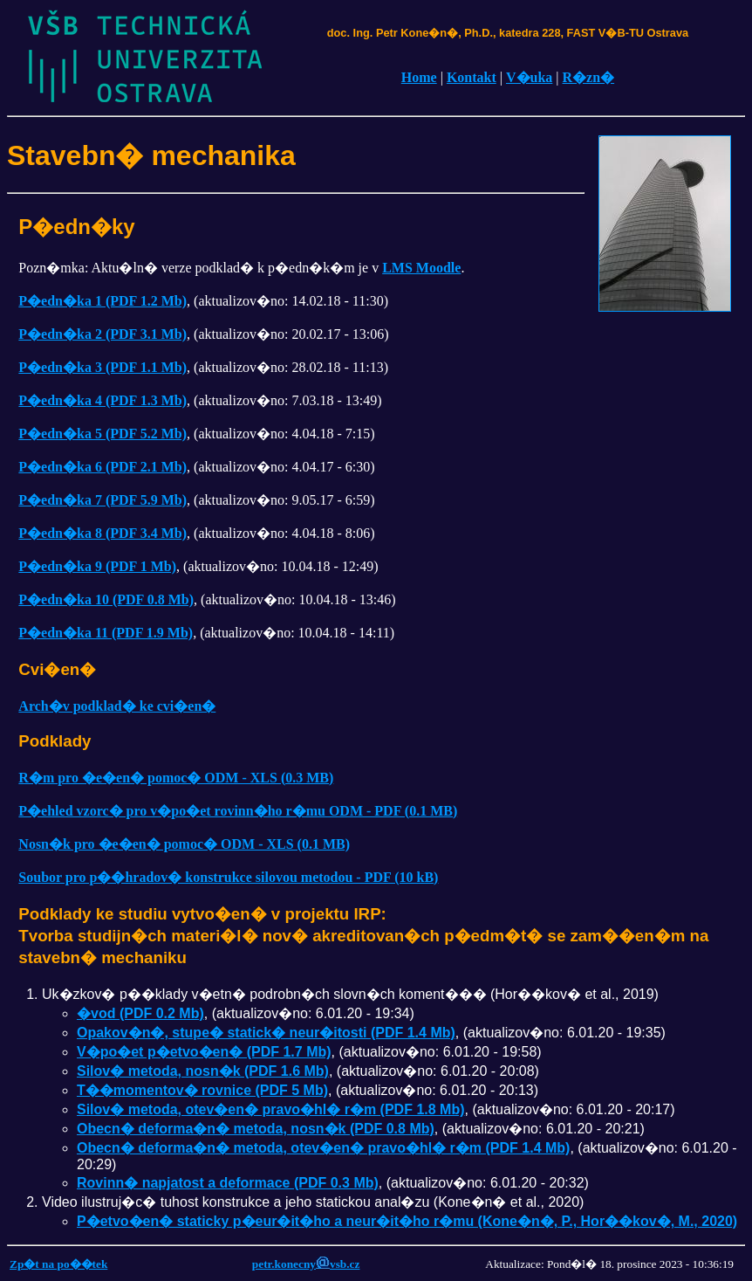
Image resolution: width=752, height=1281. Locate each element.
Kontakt (471, 77)
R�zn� (589, 77)
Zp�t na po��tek (58, 1264)
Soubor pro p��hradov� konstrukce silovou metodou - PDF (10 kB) (228, 877)
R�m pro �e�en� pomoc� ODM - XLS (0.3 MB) (175, 777)
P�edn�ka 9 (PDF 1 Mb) (97, 566)
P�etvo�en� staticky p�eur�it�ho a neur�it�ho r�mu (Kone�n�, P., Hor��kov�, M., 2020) (407, 1221)
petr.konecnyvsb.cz (306, 1264)
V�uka (529, 77)
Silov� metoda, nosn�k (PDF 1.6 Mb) (203, 1071)
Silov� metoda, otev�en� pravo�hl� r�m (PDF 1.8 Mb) (271, 1109)
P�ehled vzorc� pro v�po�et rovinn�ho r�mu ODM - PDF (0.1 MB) (237, 810)
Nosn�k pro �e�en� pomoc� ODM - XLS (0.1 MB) (184, 844)
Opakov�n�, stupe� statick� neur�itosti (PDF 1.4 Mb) (266, 1032)
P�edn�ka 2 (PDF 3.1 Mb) (102, 334)
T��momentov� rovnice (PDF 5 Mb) (202, 1090)
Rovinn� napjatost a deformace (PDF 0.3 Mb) (228, 1182)
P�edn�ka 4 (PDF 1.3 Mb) (102, 400)
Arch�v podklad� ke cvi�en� (116, 706)
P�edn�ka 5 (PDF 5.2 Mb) (102, 433)
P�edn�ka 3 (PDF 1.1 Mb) (102, 367)
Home (419, 77)
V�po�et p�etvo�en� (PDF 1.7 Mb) (204, 1051)
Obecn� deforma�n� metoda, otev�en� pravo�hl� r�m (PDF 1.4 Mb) (323, 1147)
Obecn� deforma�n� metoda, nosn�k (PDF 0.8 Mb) (255, 1128)
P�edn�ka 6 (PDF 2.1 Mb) (102, 466)
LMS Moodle (421, 267)
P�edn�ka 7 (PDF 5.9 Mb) (102, 499)
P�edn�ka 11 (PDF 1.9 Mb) (105, 632)
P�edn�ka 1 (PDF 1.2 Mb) (102, 300)
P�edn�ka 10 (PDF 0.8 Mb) (106, 599)
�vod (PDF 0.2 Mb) (140, 1013)
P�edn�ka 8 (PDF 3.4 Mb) (102, 533)
